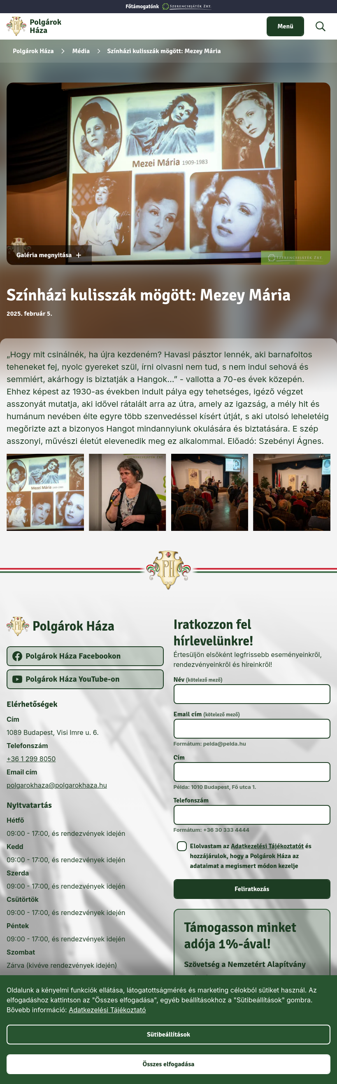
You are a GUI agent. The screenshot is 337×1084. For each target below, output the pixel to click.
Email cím (207, 714)
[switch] (285, 26)
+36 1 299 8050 (31, 759)
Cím (179, 757)
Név (198, 680)
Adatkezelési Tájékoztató (107, 1010)
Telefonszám (191, 800)
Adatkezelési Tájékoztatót (267, 846)
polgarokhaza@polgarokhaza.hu (57, 785)
